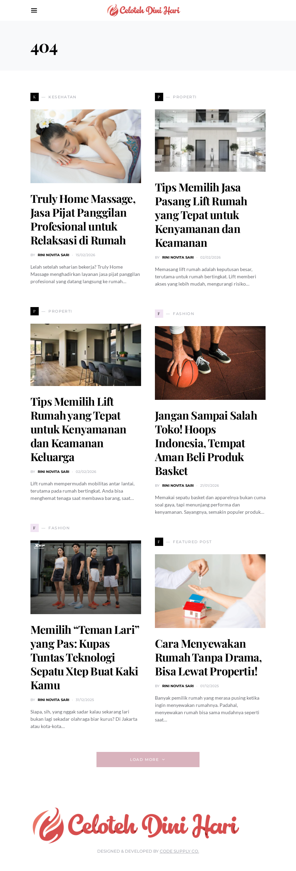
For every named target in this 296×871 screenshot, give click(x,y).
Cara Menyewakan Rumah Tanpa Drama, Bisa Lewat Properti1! (208, 657)
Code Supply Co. (179, 851)
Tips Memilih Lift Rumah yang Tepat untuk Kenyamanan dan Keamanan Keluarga (78, 429)
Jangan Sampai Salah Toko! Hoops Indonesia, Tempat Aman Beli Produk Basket (206, 442)
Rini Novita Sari (53, 255)
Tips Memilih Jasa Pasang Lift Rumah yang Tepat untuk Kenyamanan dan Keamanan (201, 214)
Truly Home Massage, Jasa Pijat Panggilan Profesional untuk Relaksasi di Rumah (83, 219)
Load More (144, 759)
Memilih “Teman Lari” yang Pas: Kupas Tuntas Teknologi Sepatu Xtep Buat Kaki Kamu (84, 657)
